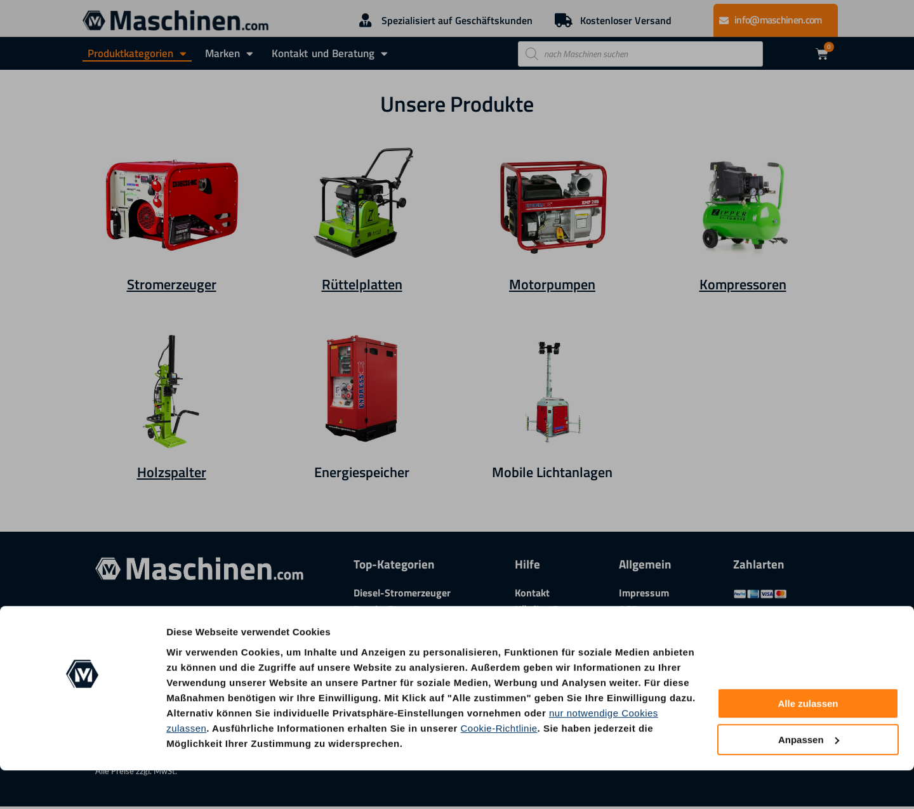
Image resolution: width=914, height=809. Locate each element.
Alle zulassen (808, 742)
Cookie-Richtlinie (499, 766)
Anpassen (808, 778)
